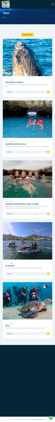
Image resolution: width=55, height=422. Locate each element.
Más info (9, 92)
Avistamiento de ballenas (14, 82)
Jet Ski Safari (10, 266)
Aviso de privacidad (38, 419)
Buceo (7, 326)
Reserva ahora (27, 35)
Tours (11, 80)
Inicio (4, 17)
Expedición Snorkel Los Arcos (15, 144)
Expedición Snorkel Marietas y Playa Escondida (22, 204)
